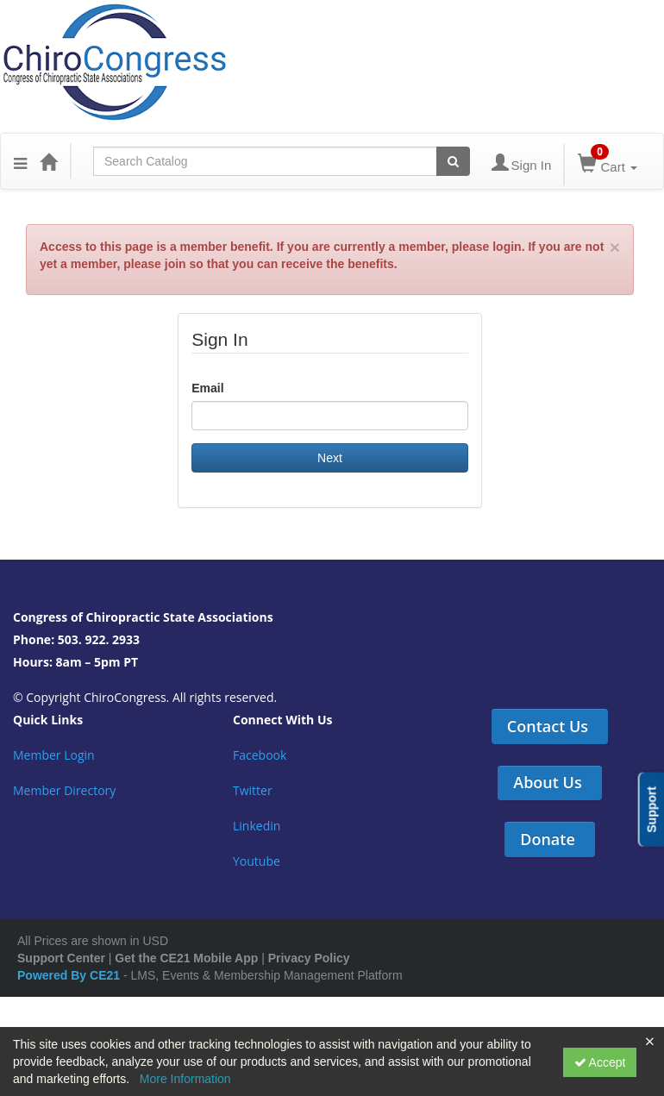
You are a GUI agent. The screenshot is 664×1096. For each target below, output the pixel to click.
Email (207, 388)
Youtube (256, 861)
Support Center (61, 958)
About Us (547, 782)
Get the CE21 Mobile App (186, 958)
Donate (547, 839)
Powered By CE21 (70, 975)
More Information (185, 1079)
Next (329, 458)
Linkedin (256, 825)
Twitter (252, 790)
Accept (600, 1062)
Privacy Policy (309, 958)
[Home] (48, 161)
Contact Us (547, 726)
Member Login (54, 755)
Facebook (259, 755)
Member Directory (64, 790)
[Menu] (20, 161)
